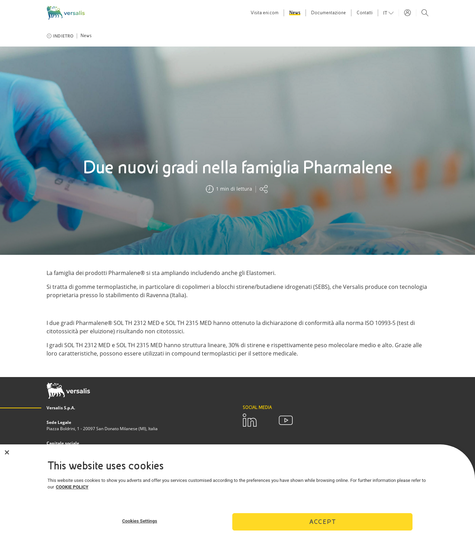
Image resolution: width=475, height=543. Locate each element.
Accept (322, 524)
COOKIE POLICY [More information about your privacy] (72, 490)
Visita (264, 12)
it (386, 13)
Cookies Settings (139, 524)
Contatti (365, 12)
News (294, 12)
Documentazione (328, 12)
